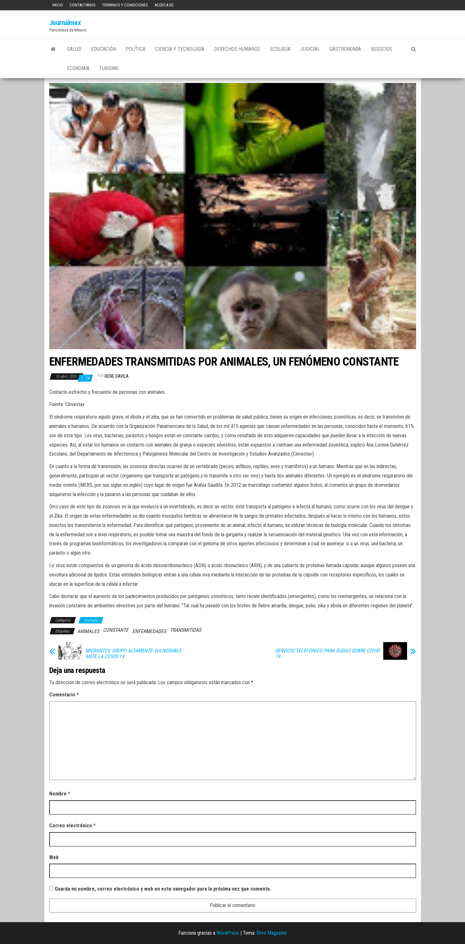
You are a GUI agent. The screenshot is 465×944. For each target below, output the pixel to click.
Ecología (280, 49)
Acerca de (163, 5)
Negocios (381, 49)
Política (135, 49)
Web (54, 857)
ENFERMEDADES (149, 631)
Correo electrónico (72, 825)
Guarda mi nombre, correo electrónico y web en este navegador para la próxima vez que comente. (163, 889)
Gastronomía (345, 49)
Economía (78, 68)
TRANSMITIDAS (185, 630)
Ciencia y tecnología (179, 49)
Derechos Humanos (237, 49)
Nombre (59, 794)
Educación (103, 49)
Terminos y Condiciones (125, 5)
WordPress (228, 933)
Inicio (57, 5)
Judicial (310, 49)
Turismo (109, 68)
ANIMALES (88, 631)
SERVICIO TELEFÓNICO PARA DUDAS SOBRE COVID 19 (327, 653)
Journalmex (65, 23)
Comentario (64, 695)
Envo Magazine (271, 933)
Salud (74, 49)
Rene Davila (117, 376)
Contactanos (83, 5)
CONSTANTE (115, 630)
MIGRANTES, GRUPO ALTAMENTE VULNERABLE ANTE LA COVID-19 (133, 653)
